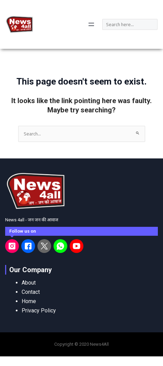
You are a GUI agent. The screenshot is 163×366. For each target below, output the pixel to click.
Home (29, 301)
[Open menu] (91, 24)
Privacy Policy (39, 310)
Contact (31, 292)
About (29, 282)
